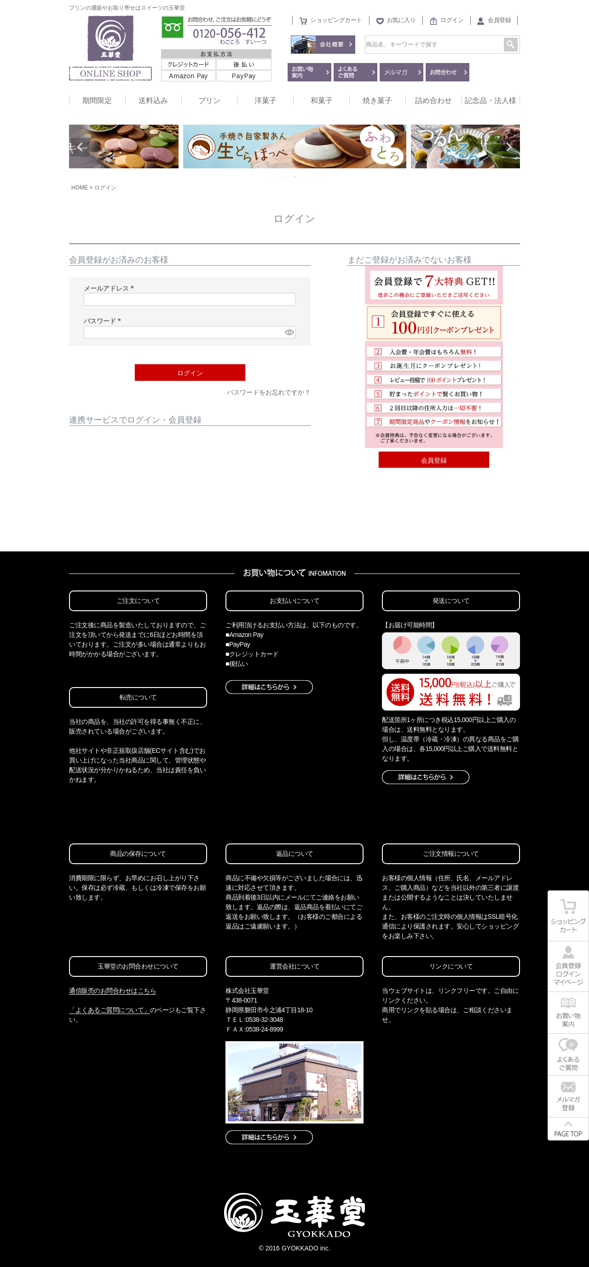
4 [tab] (288, 176)
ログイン (451, 20)
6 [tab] (301, 176)
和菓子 (322, 100)
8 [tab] (314, 176)
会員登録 (499, 20)
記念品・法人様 (490, 100)
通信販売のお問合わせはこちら (112, 990)
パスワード (104, 321)
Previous (80, 147)
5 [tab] (295, 176)
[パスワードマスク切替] (289, 332)
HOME (79, 187)
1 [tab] (269, 176)
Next (509, 147)
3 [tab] (282, 176)
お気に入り (401, 20)
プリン (209, 100)
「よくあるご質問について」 (109, 1010)
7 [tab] (308, 176)
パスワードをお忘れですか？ (269, 392)
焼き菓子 (377, 100)
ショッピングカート (336, 20)
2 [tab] (275, 176)
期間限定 (97, 100)
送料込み (153, 100)
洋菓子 (265, 100)
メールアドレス (110, 288)
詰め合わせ (433, 100)
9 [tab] (320, 176)
